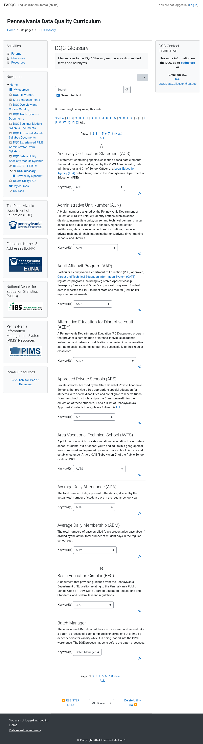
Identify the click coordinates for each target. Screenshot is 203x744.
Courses (18, 191)
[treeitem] (25, 138)
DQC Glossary (47, 30)
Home (11, 30)
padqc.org (188, 62)
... (144, 77)
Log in (193, 5)
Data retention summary (25, 730)
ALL (102, 138)
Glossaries (16, 58)
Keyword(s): (65, 187)
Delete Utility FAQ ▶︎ (133, 703)
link (118, 407)
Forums (14, 53)
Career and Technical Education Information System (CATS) (96, 276)
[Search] (89, 89)
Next (118, 133)
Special (59, 118)
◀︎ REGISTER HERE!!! (71, 703)
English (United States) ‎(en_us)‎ (38, 5)
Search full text (71, 95)
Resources (16, 62)
